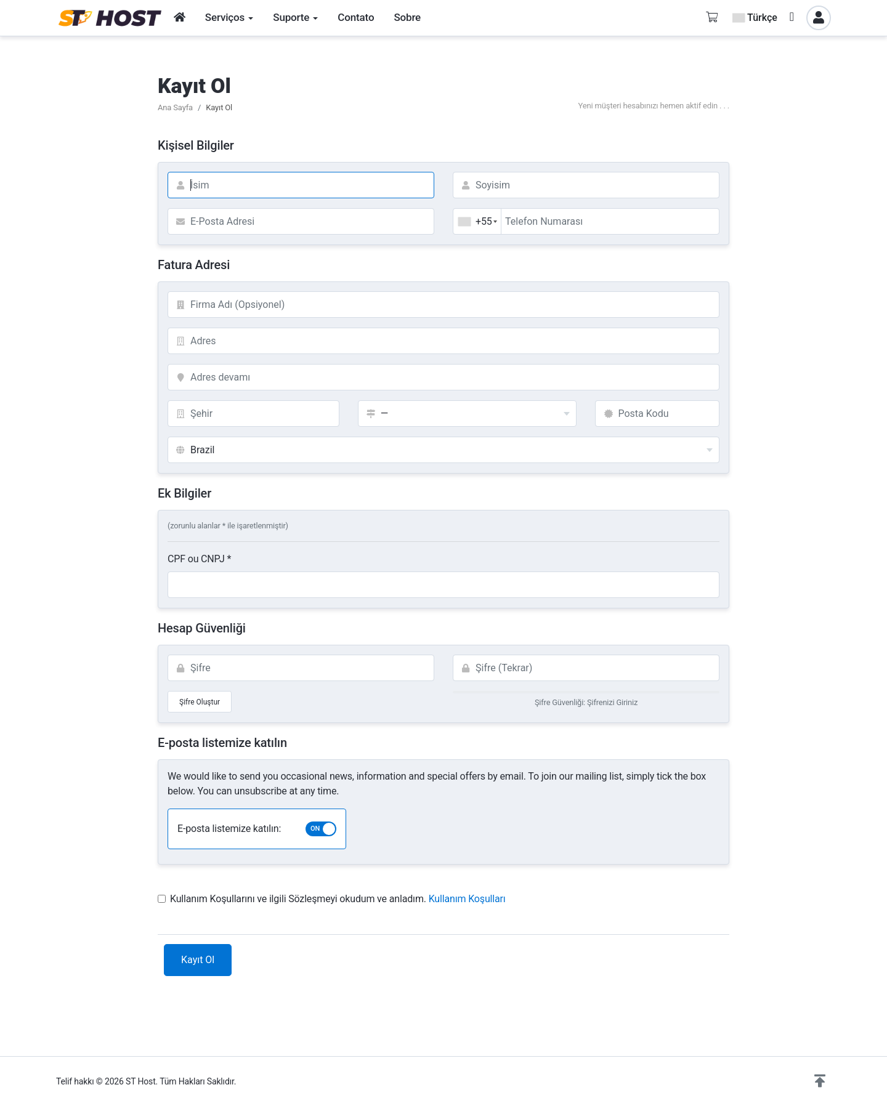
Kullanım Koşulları (467, 899)
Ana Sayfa (175, 107)
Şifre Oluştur (199, 702)
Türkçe (754, 17)
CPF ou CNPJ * (199, 559)
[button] (820, 1081)
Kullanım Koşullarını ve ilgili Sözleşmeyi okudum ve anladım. (332, 899)
